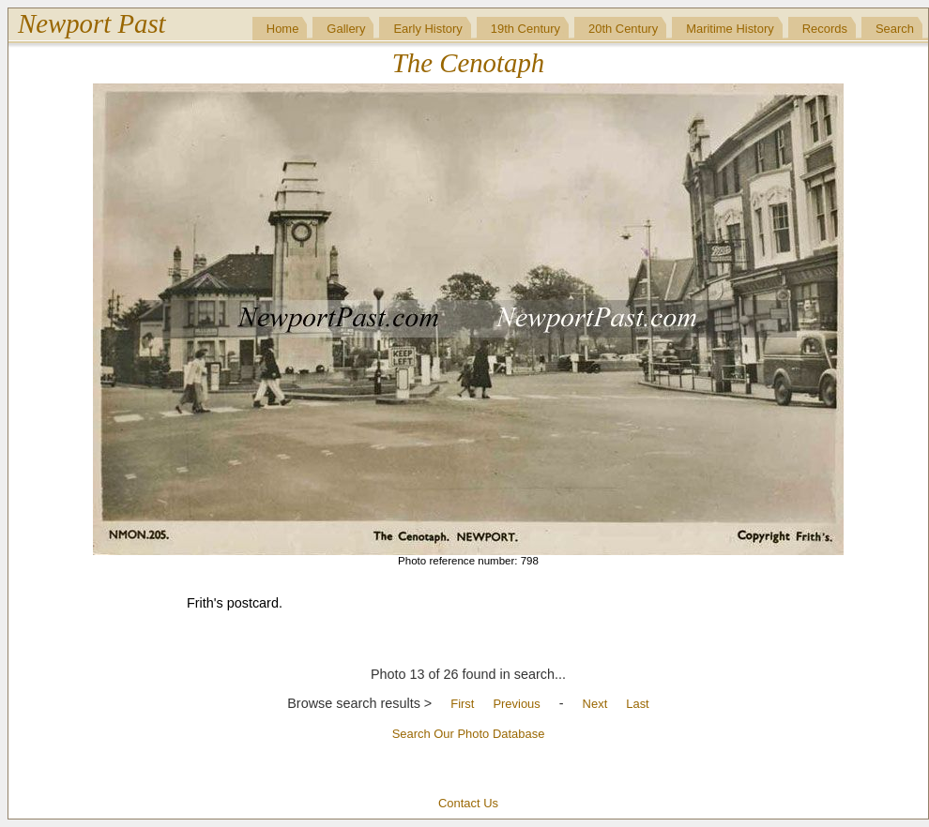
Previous (516, 704)
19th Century (525, 29)
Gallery (346, 29)
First (462, 704)
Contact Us (468, 803)
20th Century (623, 29)
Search (895, 29)
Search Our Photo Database (468, 734)
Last (637, 704)
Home (283, 29)
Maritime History (730, 29)
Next (595, 704)
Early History (427, 29)
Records (824, 29)
